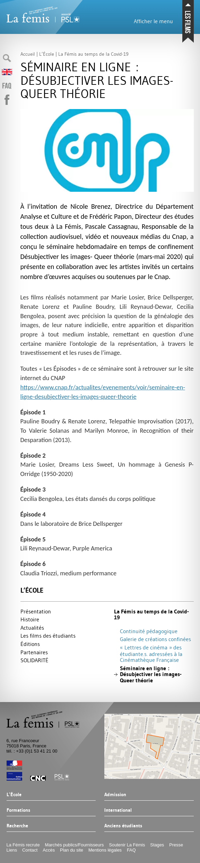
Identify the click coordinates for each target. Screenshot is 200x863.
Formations (18, 810)
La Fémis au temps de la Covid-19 (151, 614)
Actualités (32, 627)
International (118, 810)
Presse (176, 844)
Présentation (35, 611)
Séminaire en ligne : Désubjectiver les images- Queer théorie (151, 674)
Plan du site (71, 850)
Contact (29, 850)
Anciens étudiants (123, 826)
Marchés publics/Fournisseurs (74, 844)
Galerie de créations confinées (155, 639)
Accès (49, 850)
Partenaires (34, 652)
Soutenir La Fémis (127, 844)
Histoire (29, 619)
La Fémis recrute (23, 844)
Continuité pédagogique (148, 631)
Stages (157, 844)
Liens (12, 850)
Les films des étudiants (48, 635)
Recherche (17, 826)
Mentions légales (105, 850)
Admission (115, 795)
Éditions (30, 643)
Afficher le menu (153, 21)
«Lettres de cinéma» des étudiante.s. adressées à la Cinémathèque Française (151, 653)
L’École (31, 590)
